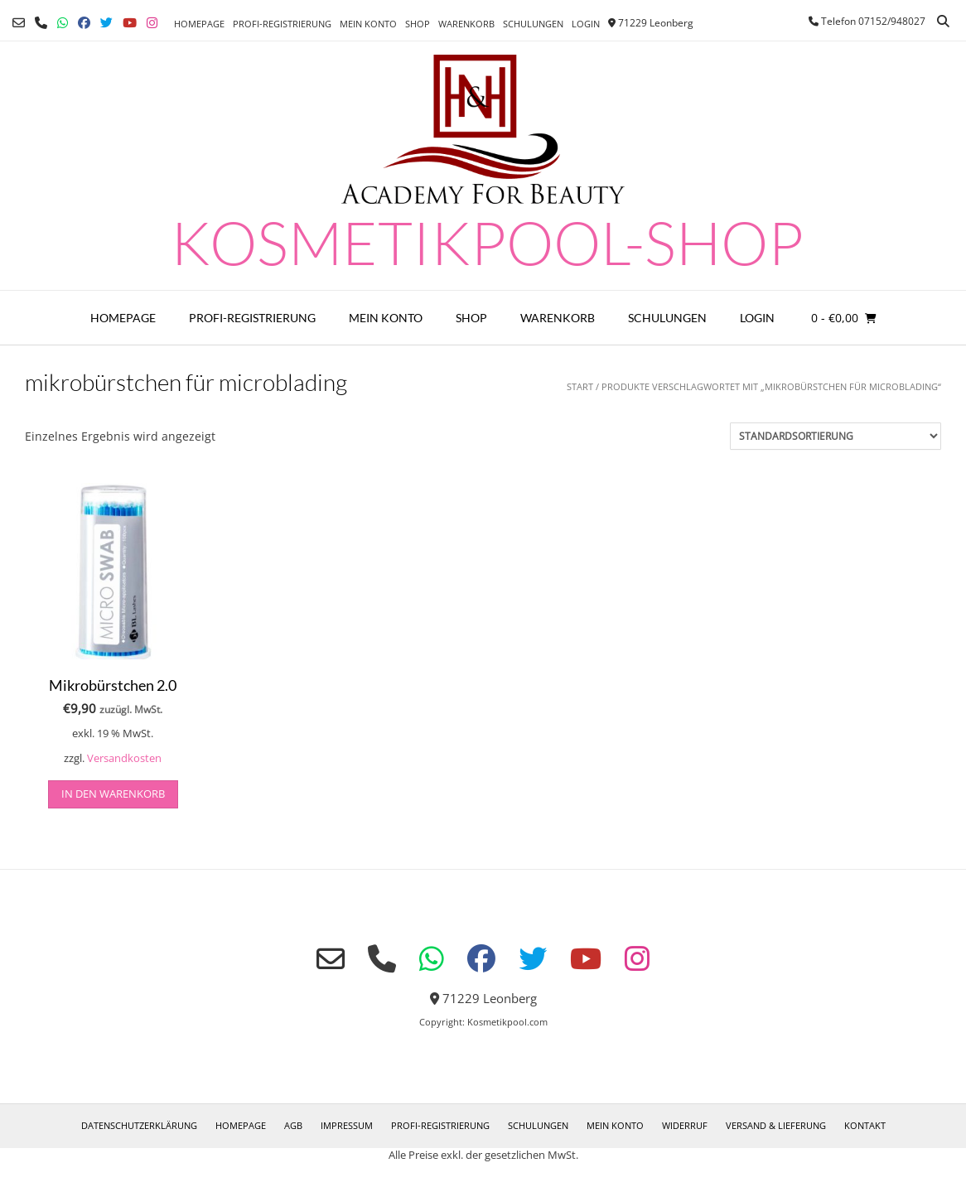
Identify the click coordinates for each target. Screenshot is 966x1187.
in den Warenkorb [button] (113, 793)
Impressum (347, 1125)
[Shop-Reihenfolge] (835, 436)
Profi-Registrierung (282, 23)
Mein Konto (368, 23)
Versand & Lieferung (776, 1125)
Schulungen (533, 23)
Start (580, 386)
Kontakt (865, 1125)
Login (586, 23)
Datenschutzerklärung (139, 1125)
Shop (417, 23)
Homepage (199, 23)
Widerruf (685, 1125)
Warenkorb (466, 23)
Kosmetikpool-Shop (487, 242)
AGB (293, 1125)
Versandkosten (124, 758)
